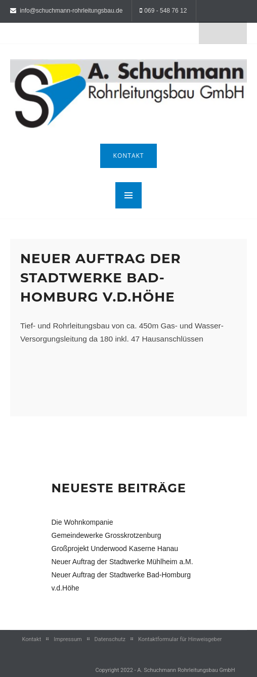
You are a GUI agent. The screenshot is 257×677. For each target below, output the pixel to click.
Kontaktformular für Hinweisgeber (180, 639)
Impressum (67, 639)
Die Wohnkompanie (82, 522)
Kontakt (128, 155)
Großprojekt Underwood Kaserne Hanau (115, 548)
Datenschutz (110, 639)
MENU (128, 195)
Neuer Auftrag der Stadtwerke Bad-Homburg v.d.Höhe (100, 277)
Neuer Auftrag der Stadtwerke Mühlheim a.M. (122, 562)
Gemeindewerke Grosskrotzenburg (106, 535)
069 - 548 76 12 (165, 10)
